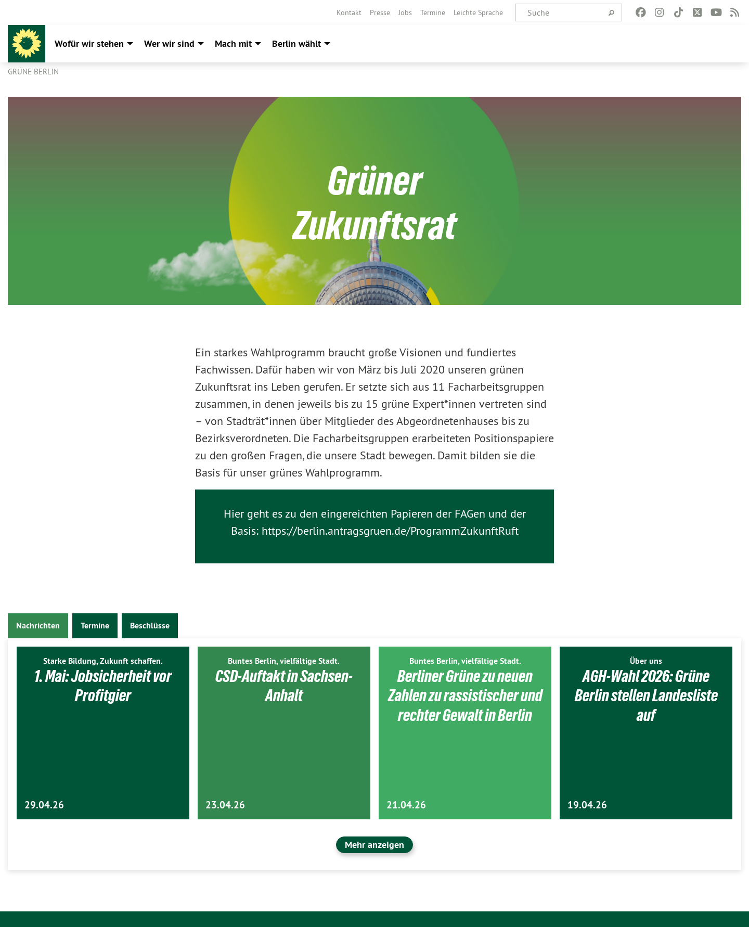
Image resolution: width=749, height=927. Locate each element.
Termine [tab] (95, 625)
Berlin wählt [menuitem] (296, 43)
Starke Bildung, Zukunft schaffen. (103, 660)
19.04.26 (587, 805)
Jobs (405, 12)
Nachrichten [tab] (38, 625)
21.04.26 (406, 805)
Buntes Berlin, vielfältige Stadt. (284, 660)
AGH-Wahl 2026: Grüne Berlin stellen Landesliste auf (646, 696)
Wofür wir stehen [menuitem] (89, 43)
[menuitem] (349, 12)
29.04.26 (44, 805)
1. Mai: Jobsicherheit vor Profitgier (103, 686)
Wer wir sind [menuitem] (169, 43)
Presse (380, 12)
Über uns (646, 660)
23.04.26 (225, 805)
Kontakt (349, 12)
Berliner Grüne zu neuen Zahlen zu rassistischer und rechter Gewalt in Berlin (465, 696)
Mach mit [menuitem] (233, 43)
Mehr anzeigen (374, 845)
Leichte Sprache (478, 12)
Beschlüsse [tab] (150, 625)
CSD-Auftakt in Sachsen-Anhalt (284, 686)
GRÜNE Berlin (33, 71)
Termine (432, 12)
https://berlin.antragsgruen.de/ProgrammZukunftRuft (390, 530)
